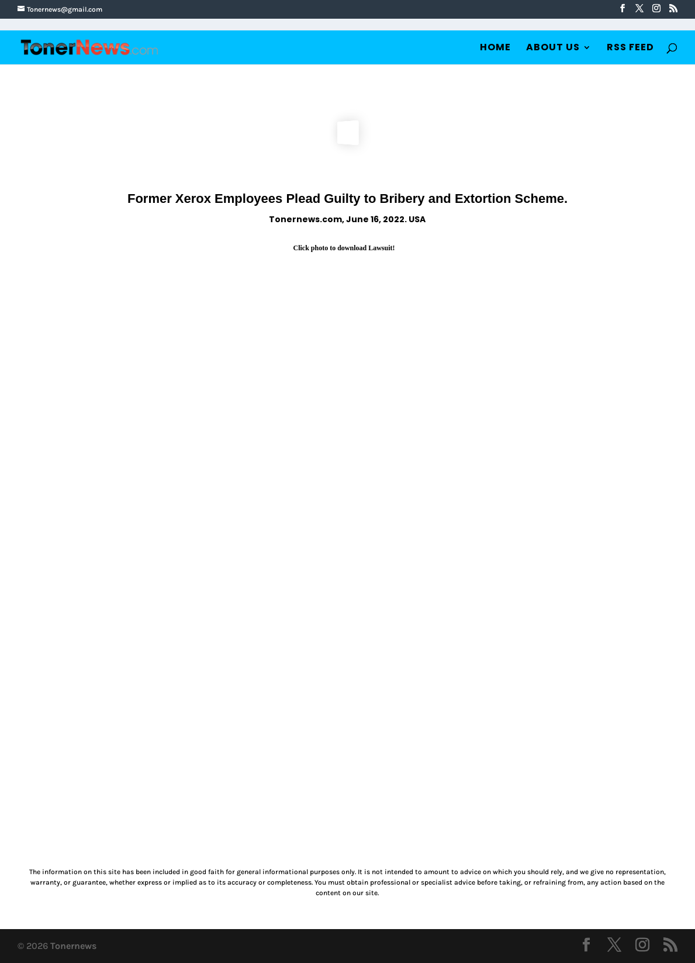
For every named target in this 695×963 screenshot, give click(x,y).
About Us (553, 48)
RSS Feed (630, 48)
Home (495, 48)
